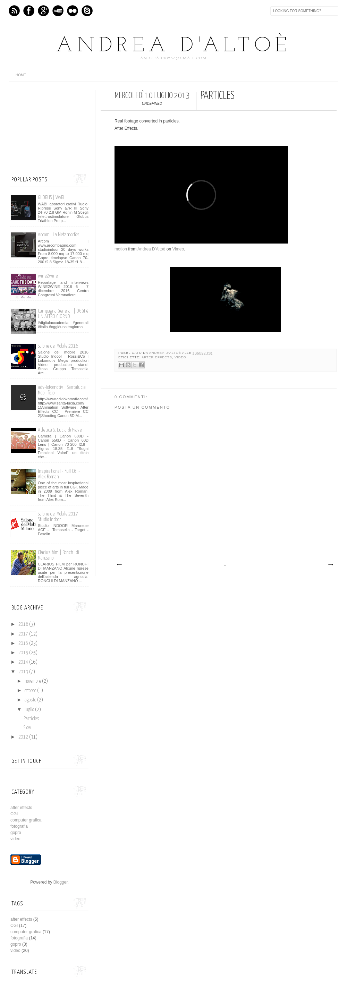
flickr (72, 10)
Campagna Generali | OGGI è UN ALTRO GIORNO (63, 313)
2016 (23, 643)
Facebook (28, 10)
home (21, 75)
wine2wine (48, 276)
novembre (33, 681)
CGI (14, 813)
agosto (31, 700)
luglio (30, 709)
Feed (14, 10)
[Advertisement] (45, 125)
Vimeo (58, 10)
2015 (23, 652)
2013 (23, 672)
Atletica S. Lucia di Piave (60, 430)
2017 (23, 634)
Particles (31, 718)
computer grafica (25, 820)
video (180, 357)
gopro (15, 832)
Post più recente (119, 564)
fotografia (19, 826)
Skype (87, 10)
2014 (23, 662)
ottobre (31, 690)
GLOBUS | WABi (51, 197)
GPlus (43, 10)
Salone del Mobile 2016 (58, 346)
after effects (157, 357)
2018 (23, 624)
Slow (27, 727)
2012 (23, 737)
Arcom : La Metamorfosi (59, 234)
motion (121, 249)
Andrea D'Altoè (173, 46)
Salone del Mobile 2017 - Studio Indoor (59, 516)
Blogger (60, 882)
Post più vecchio (330, 564)
